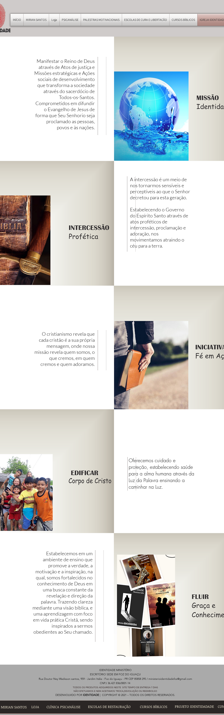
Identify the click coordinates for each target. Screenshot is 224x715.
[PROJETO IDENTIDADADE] (194, 706)
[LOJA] (35, 706)
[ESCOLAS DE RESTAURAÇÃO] (109, 706)
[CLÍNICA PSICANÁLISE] (63, 706)
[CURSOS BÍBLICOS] (153, 706)
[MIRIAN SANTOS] (14, 707)
